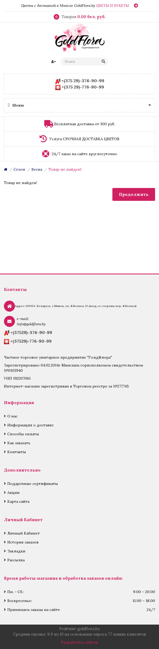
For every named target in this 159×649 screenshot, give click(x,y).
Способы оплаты (23, 434)
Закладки (16, 551)
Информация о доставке (30, 425)
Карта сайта (18, 501)
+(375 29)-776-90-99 (83, 87)
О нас (12, 416)
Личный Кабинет (23, 533)
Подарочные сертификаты (32, 483)
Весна (36, 169)
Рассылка (16, 560)
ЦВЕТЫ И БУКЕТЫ (112, 5)
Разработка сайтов (79, 642)
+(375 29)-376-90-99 (82, 80)
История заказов (23, 542)
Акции (13, 492)
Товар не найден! (64, 169)
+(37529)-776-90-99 (31, 341)
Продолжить (134, 194)
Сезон (19, 169)
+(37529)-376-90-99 (31, 332)
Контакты (16, 451)
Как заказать (18, 443)
